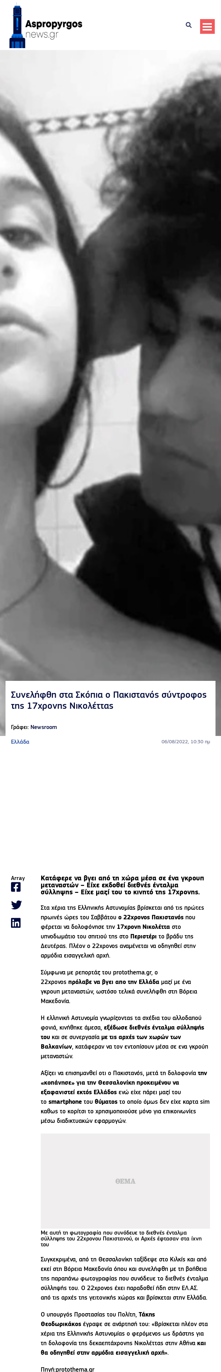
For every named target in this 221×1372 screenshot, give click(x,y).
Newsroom (43, 727)
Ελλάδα (20, 742)
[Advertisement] (110, 810)
